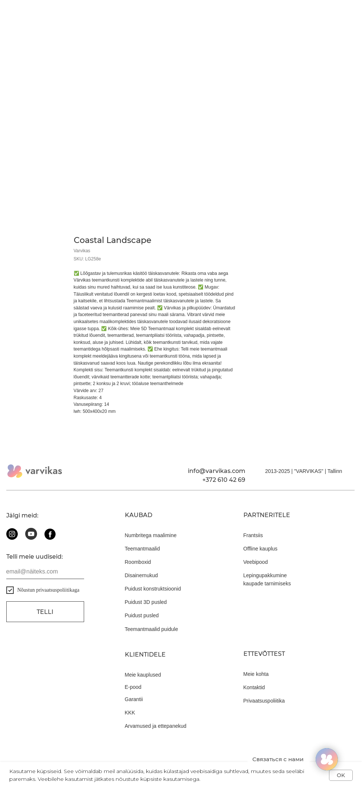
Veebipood (255, 562)
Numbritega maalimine (151, 535)
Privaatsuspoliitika (264, 701)
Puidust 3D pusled (146, 602)
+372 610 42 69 (223, 479)
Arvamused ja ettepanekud (156, 726)
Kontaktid (254, 687)
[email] (45, 571)
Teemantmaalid (142, 549)
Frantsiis (253, 535)
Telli (45, 611)
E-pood (133, 687)
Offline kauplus (260, 549)
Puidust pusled (142, 615)
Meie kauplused (143, 675)
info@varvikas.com (216, 470)
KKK (130, 713)
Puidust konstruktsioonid (153, 589)
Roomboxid (138, 562)
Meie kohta (256, 674)
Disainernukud (141, 575)
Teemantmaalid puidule (151, 629)
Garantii (134, 699)
